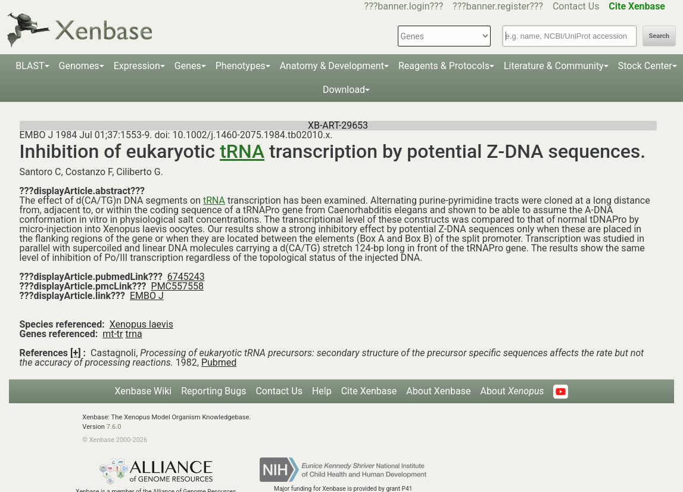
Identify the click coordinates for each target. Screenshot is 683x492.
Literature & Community (554, 65)
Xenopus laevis (141, 324)
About (512, 391)
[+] (75, 353)
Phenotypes (241, 65)
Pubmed (218, 362)
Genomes (79, 65)
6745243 (186, 276)
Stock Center (645, 65)
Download (344, 89)
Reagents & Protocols (443, 65)
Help (322, 391)
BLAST (29, 65)
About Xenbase (438, 391)
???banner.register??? (498, 6)
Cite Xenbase (369, 391)
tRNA (242, 151)
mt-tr (112, 334)
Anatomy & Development (332, 65)
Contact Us (576, 6)
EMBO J (147, 295)
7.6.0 (114, 427)
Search (659, 36)
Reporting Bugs (213, 391)
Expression (137, 65)
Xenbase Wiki (143, 391)
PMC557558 (177, 286)
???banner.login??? (404, 6)
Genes (187, 65)
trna (133, 334)
